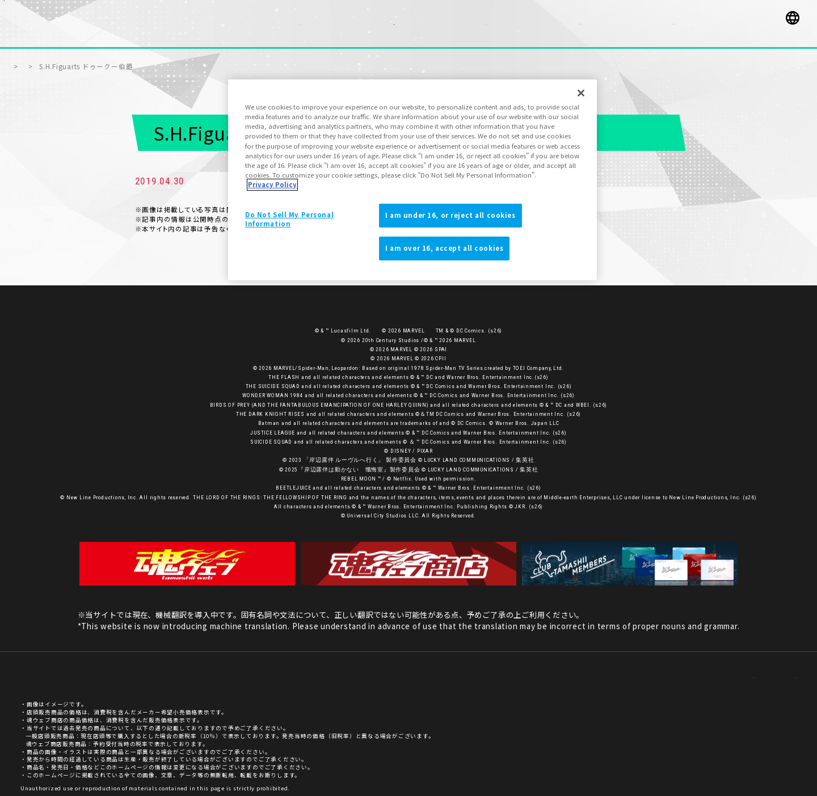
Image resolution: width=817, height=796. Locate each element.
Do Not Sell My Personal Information (289, 219)
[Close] (580, 93)
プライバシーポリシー (719, 670)
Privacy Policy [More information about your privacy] (272, 184)
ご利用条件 (781, 670)
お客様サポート (651, 670)
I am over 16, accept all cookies (444, 247)
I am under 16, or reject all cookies (450, 215)
